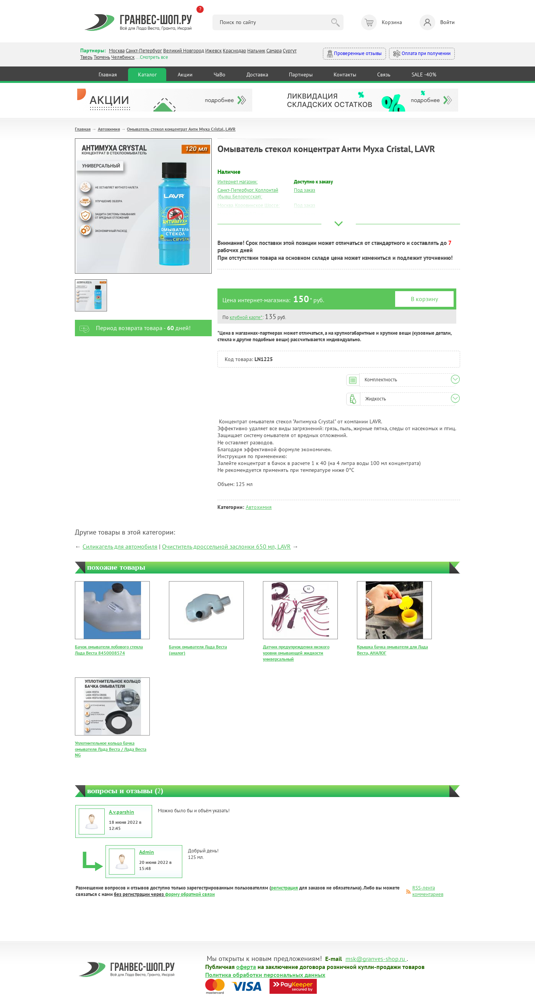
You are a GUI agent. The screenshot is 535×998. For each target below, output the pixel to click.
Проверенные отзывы (354, 53)
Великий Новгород (183, 50)
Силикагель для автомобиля (120, 546)
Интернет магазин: (237, 181)
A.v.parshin (121, 811)
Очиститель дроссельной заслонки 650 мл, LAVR (226, 546)
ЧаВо (219, 74)
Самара (274, 50)
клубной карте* (246, 317)
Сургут (290, 50)
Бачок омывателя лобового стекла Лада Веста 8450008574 (109, 650)
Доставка (257, 74)
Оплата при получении (422, 53)
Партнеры (301, 74)
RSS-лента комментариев (427, 891)
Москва (117, 50)
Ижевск (213, 50)
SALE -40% (424, 74)
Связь (384, 74)
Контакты (345, 74)
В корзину (424, 299)
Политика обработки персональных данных (265, 974)
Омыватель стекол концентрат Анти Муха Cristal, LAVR (181, 129)
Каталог (147, 74)
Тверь (86, 57)
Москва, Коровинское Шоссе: (248, 205)
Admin (146, 852)
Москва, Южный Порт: (241, 214)
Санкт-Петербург (144, 50)
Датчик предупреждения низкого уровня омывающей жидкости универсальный (296, 652)
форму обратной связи (190, 894)
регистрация (284, 888)
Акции (185, 74)
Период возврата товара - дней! (133, 328)
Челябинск (123, 57)
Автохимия (109, 129)
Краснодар (234, 50)
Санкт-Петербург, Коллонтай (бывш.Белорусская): (247, 193)
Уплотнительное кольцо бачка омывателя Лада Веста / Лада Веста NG (110, 749)
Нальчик (256, 50)
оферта (246, 966)
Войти (437, 22)
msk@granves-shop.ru (375, 958)
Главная (108, 74)
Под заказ (304, 190)
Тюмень (102, 57)
